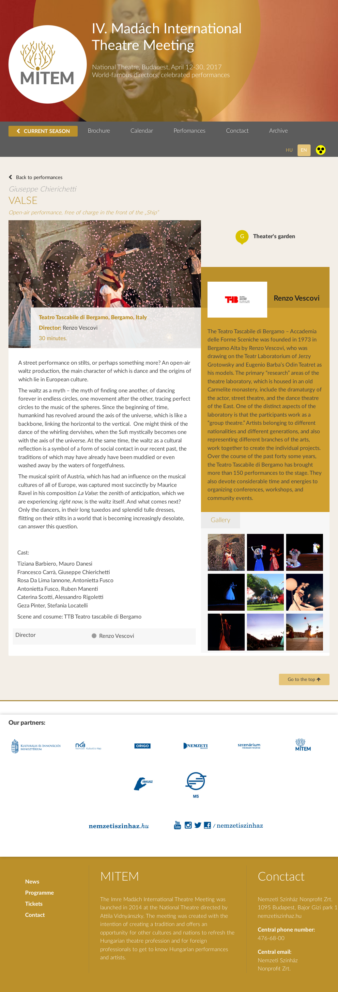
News (32, 882)
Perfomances (190, 131)
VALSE (23, 201)
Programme (39, 893)
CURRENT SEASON (43, 131)
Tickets (33, 904)
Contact (35, 915)
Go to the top (304, 679)
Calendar (142, 131)
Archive (278, 131)
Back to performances (39, 177)
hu (289, 150)
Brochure (99, 131)
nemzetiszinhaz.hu (279, 916)
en (304, 150)
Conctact (237, 131)
